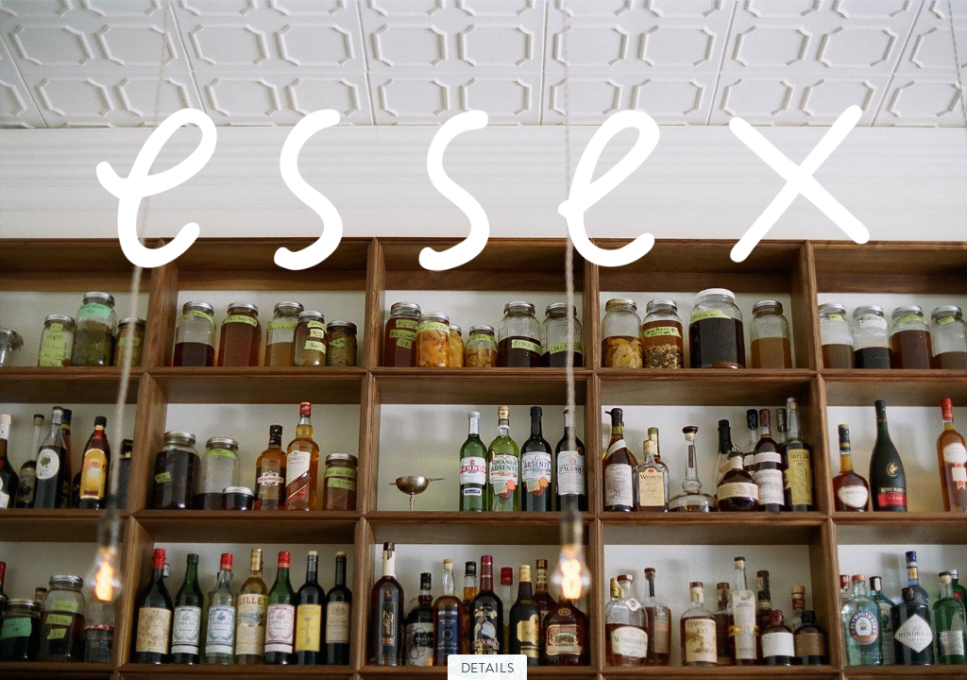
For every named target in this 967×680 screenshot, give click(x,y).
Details (488, 668)
